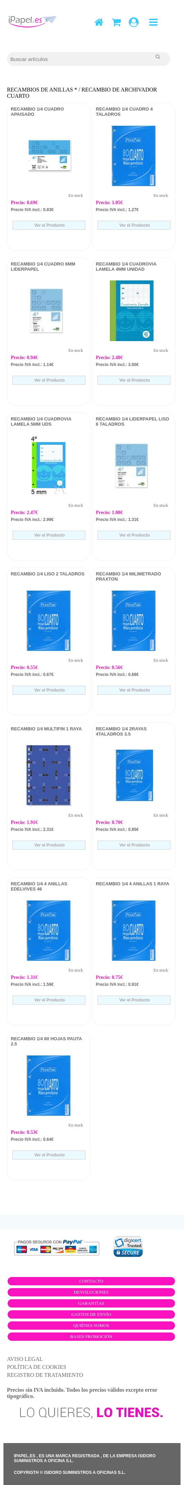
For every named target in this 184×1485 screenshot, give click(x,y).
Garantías (91, 1303)
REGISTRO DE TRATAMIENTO (45, 1375)
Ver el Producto (49, 225)
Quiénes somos (91, 1325)
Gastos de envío (91, 1314)
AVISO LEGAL (25, 1359)
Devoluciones (91, 1292)
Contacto (91, 1281)
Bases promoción (91, 1336)
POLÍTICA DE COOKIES (36, 1367)
